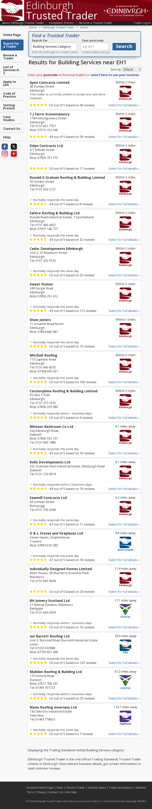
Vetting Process (9, 106)
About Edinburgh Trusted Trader (23, 23)
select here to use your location (115, 75)
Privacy (41, 792)
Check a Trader (75, 787)
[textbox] (54, 46)
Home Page (12, 35)
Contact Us (11, 129)
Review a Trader (10, 56)
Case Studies (9, 118)
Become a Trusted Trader (95, 23)
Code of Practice (9, 95)
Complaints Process (61, 23)
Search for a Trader (11, 45)
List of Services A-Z (11, 70)
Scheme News (97, 787)
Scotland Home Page (40, 787)
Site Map (71, 792)
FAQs (7, 137)
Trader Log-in (141, 23)
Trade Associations (121, 787)
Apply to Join (9, 83)
